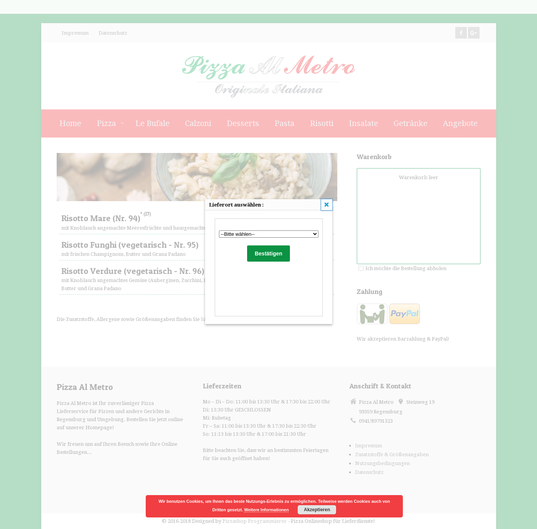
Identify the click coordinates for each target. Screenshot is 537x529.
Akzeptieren (317, 509)
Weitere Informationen (266, 509)
